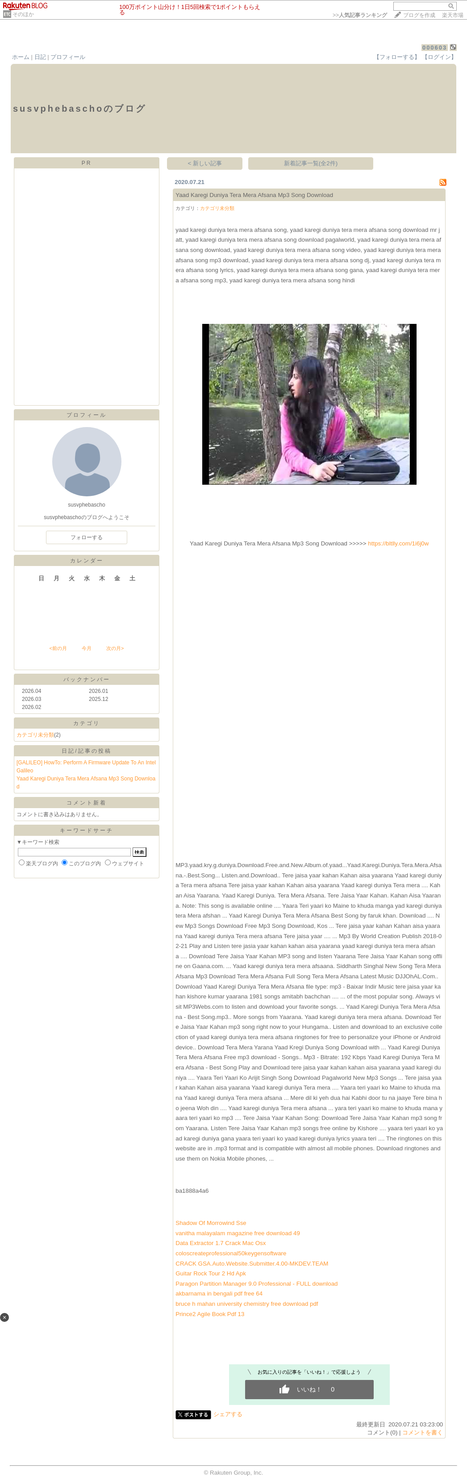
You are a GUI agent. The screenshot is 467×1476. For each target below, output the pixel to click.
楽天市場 (452, 15)
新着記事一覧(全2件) (311, 163)
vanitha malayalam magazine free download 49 (237, 1233)
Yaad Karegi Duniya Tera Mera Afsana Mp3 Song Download (254, 195)
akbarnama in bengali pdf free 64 (219, 1293)
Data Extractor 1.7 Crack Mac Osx (220, 1243)
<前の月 (58, 648)
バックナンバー (86, 679)
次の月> (115, 648)
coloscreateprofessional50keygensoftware (230, 1253)
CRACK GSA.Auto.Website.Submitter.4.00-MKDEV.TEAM (251, 1263)
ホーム (20, 57)
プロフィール (67, 57)
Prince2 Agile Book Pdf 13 (209, 1314)
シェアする (227, 1414)
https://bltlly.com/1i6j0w (398, 543)
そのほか (23, 14)
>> (360, 15)
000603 (434, 47)
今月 (87, 648)
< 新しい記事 (205, 163)
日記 (40, 57)
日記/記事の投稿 (86, 751)
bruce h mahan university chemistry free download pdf (246, 1303)
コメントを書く (422, 1432)
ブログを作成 (419, 15)
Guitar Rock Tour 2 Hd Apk (210, 1273)
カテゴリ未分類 (35, 735)
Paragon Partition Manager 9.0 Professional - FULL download (256, 1283)
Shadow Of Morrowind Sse (210, 1223)
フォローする (87, 537)
